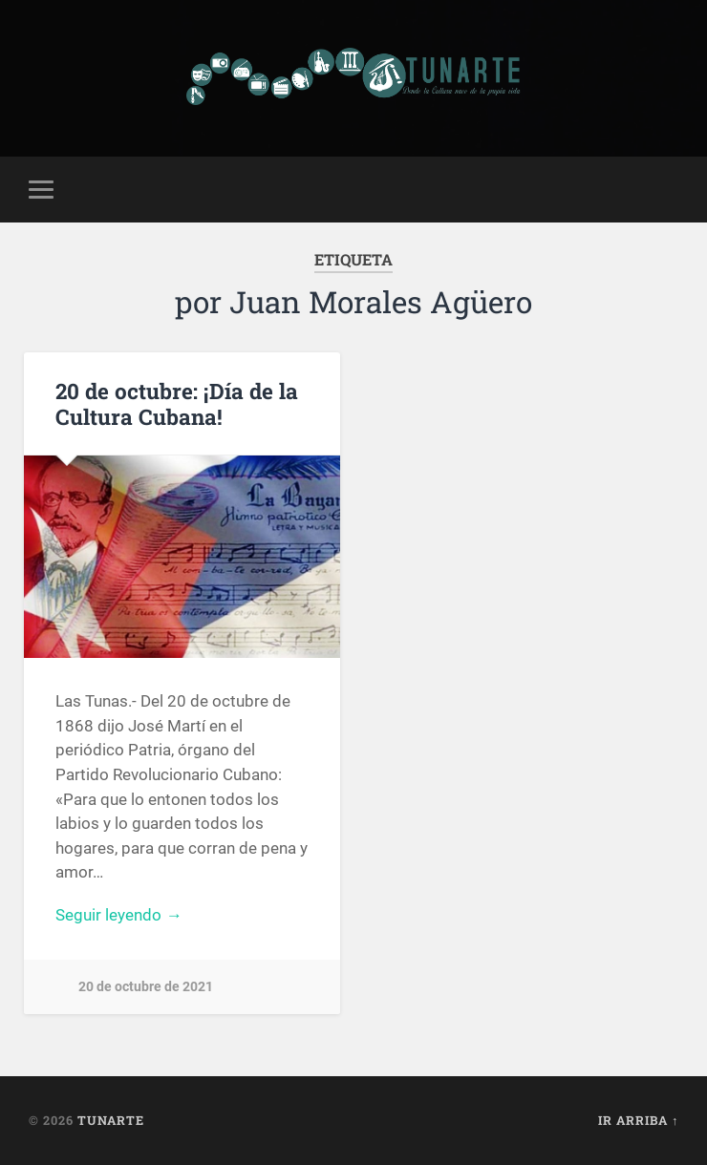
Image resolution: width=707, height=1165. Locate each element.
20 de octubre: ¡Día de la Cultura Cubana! (176, 403)
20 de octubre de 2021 (145, 987)
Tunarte (110, 1120)
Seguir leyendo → (118, 914)
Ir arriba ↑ (638, 1120)
